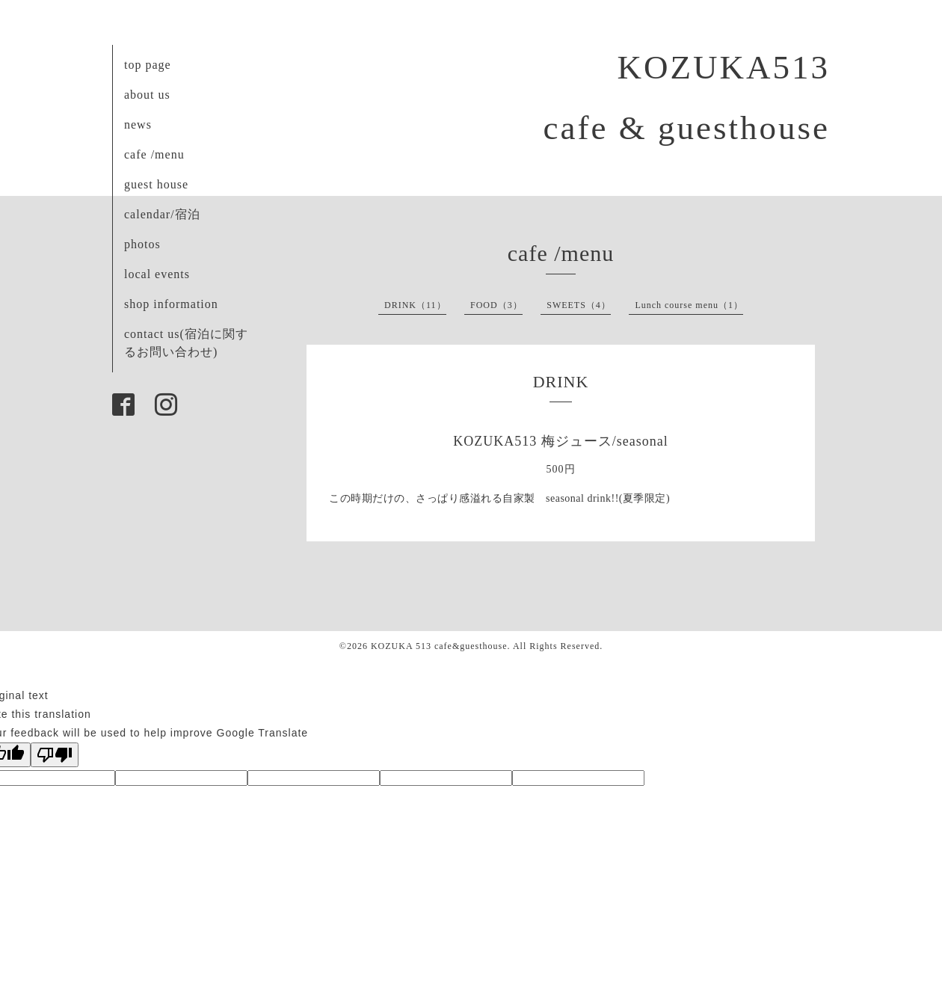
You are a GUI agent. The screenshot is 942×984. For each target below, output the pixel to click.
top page (147, 64)
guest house (156, 184)
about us (147, 94)
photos (142, 244)
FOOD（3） (496, 305)
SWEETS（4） (579, 305)
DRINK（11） (415, 305)
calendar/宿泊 (162, 214)
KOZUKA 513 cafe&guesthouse (439, 646)
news (138, 124)
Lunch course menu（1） (689, 305)
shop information (171, 304)
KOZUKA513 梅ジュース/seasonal (560, 441)
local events (157, 274)
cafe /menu (154, 154)
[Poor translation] (54, 754)
